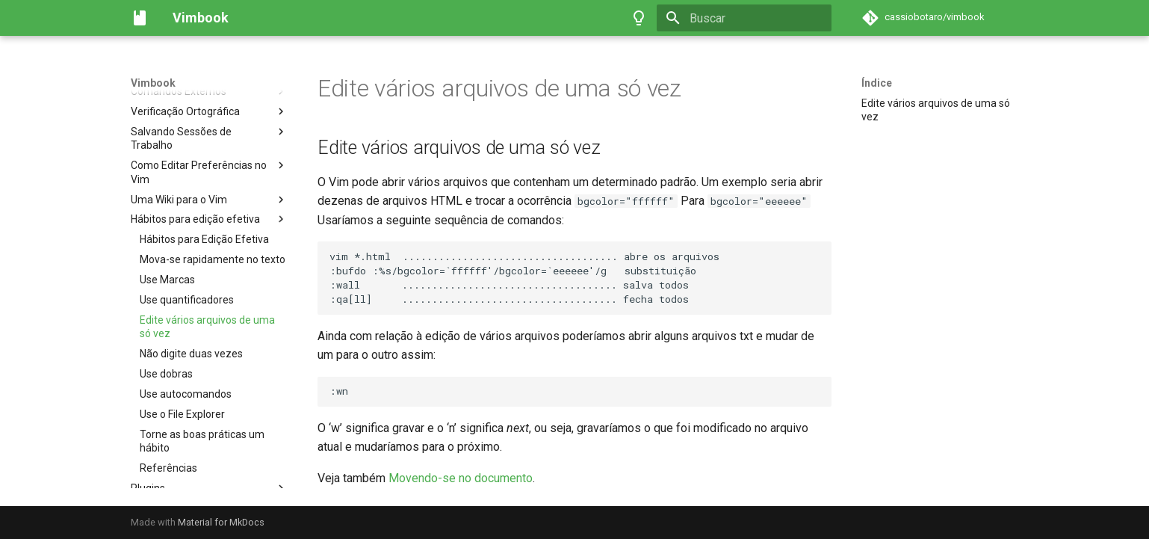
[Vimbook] (140, 18)
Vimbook (153, 83)
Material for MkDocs (221, 522)
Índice (876, 83)
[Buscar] (744, 17)
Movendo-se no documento (460, 478)
